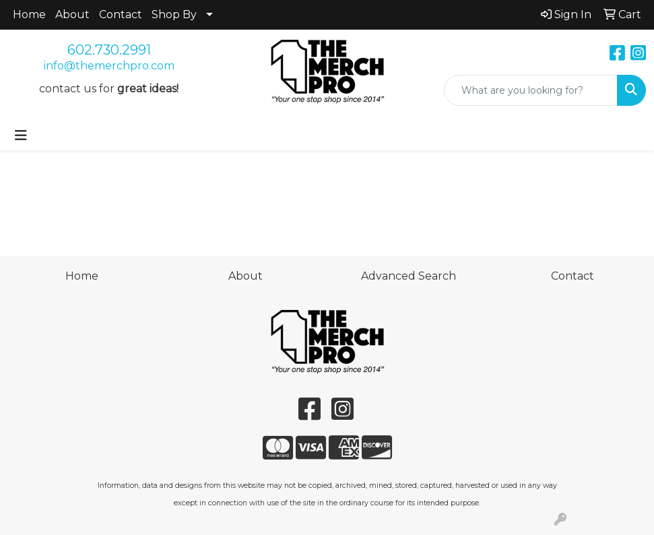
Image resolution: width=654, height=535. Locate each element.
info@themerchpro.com (109, 65)
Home (29, 14)
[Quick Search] (531, 90)
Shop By (174, 14)
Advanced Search (408, 276)
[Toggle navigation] (21, 135)
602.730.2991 (109, 50)
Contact (120, 14)
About (72, 14)
